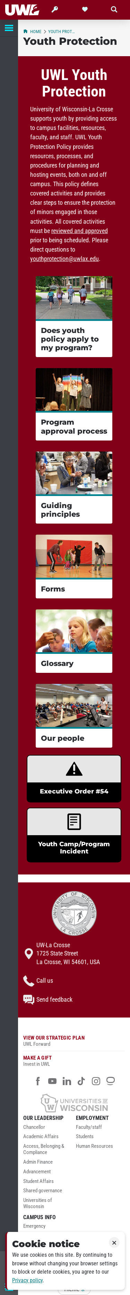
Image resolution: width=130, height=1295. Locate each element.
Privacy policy (27, 1280)
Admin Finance (38, 1162)
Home (32, 31)
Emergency (34, 1226)
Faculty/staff (89, 1127)
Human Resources (94, 1146)
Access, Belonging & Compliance (43, 1149)
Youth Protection (62, 31)
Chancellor (34, 1127)
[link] (74, 778)
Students (85, 1137)
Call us (38, 981)
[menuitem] (47, 1129)
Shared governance (42, 1191)
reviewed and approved (79, 230)
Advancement (37, 1172)
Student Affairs (38, 1181)
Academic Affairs (41, 1137)
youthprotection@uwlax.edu (64, 258)
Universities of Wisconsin (37, 1203)
